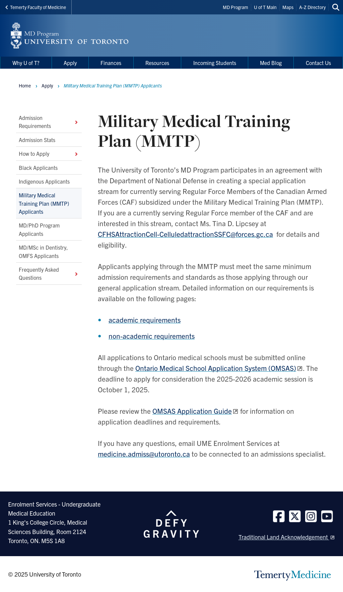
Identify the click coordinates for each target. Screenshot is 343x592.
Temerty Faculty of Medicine (35, 7)
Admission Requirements (49, 121)
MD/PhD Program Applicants (39, 229)
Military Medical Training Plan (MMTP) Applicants (44, 203)
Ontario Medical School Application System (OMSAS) (215, 368)
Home (25, 85)
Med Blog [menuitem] (271, 62)
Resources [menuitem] (157, 62)
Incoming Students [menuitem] (214, 62)
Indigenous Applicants (44, 181)
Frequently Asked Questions (49, 273)
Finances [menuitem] (110, 62)
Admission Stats (37, 139)
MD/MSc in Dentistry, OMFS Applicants (43, 251)
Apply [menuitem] (70, 62)
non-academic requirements (152, 335)
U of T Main (265, 7)
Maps (287, 7)
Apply (47, 85)
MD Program (235, 7)
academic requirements (145, 319)
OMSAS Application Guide (192, 410)
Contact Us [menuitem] (318, 62)
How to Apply (49, 153)
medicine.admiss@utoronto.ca (144, 453)
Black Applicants (38, 167)
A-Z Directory (312, 7)
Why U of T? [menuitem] (26, 62)
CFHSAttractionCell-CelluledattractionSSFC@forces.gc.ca (185, 233)
